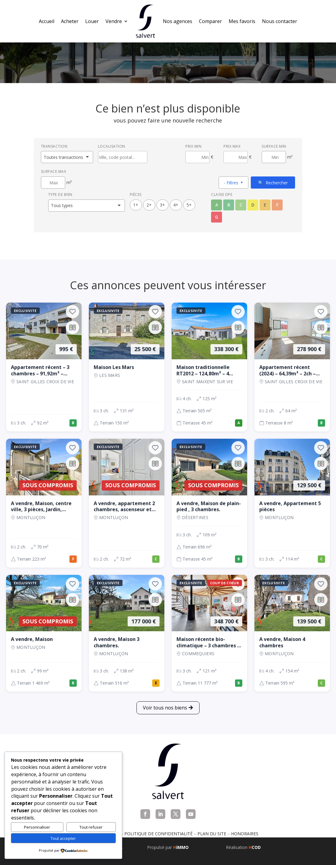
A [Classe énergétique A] (216, 205)
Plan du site (211, 834)
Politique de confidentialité (158, 834)
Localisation (111, 146)
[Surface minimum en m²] (274, 157)
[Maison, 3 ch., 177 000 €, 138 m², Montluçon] (126, 633)
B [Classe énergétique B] (228, 205)
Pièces (136, 194)
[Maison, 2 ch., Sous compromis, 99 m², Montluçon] (44, 633)
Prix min (193, 146)
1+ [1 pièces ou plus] (135, 205)
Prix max (231, 146)
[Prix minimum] (197, 157)
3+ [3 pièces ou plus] (162, 205)
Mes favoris (242, 21)
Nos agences (177, 21)
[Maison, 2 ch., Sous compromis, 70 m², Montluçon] (44, 503)
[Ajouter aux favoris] (72, 311)
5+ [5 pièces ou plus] (189, 205)
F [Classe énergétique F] (277, 205)
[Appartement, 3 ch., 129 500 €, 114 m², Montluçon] (292, 503)
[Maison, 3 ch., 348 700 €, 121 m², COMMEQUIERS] (209, 633)
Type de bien (60, 194)
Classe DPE (221, 194)
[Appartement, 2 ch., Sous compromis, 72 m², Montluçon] (126, 503)
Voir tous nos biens (165, 707)
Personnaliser (37, 827)
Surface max (53, 171)
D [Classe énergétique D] (252, 205)
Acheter (70, 21)
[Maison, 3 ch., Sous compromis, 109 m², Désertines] (209, 503)
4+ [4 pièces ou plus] (175, 205)
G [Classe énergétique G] (216, 217)
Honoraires (244, 834)
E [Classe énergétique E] (265, 205)
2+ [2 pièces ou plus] (149, 205)
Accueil (46, 21)
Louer (92, 21)
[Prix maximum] (235, 157)
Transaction (54, 146)
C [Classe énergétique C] (241, 205)
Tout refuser (90, 827)
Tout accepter (63, 838)
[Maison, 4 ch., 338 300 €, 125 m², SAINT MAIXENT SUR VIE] (209, 367)
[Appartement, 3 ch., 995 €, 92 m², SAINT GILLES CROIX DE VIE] (44, 367)
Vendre (114, 21)
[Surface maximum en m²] (53, 182)
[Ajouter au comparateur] (72, 327)
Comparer (210, 21)
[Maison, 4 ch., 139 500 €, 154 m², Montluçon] (292, 633)
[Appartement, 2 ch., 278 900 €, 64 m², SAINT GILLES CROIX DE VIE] (292, 367)
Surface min (274, 146)
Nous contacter (279, 21)
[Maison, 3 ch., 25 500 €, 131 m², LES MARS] (126, 367)
